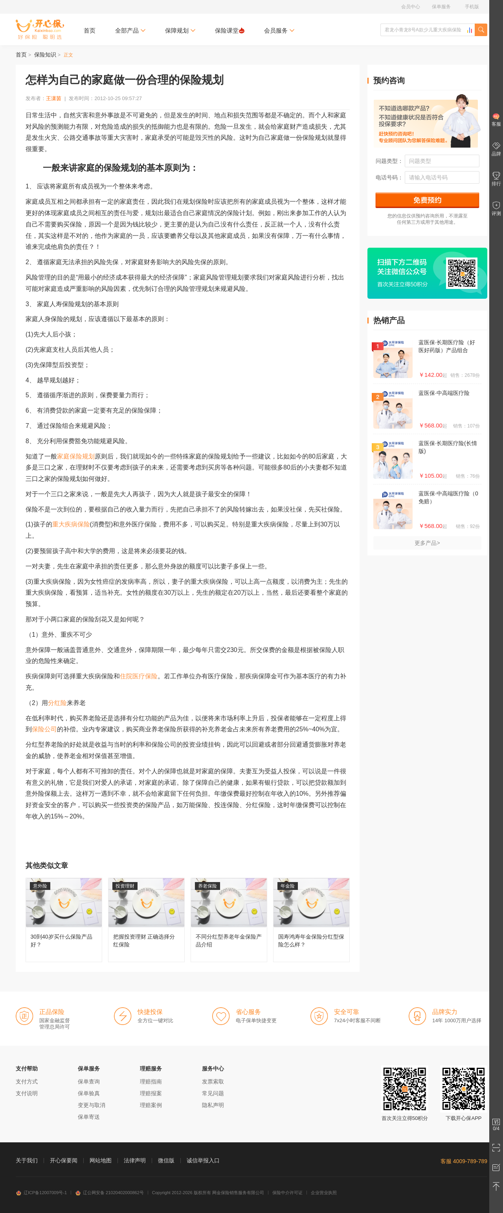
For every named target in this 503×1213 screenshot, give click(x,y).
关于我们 (27, 1160)
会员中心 (410, 6)
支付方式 (27, 1081)
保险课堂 (229, 30)
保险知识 (45, 54)
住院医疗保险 (139, 676)
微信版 (166, 1160)
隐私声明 (213, 1105)
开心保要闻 (63, 1160)
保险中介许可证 (287, 1192)
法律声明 (135, 1160)
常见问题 (213, 1093)
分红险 (57, 703)
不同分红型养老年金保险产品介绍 (229, 920)
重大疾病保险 (71, 524)
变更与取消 (91, 1105)
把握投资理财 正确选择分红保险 (146, 920)
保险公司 (44, 729)
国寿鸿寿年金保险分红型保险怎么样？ (311, 920)
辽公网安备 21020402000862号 (109, 1192)
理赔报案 (151, 1093)
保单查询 (89, 1081)
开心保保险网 (40, 29)
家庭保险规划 (76, 456)
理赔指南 (151, 1081)
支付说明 (27, 1093)
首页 (89, 30)
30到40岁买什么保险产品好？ (64, 920)
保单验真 (89, 1093)
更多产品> (427, 543)
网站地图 (101, 1160)
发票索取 (213, 1081)
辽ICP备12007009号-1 (41, 1192)
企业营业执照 (324, 1192)
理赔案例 (151, 1105)
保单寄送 (89, 1117)
